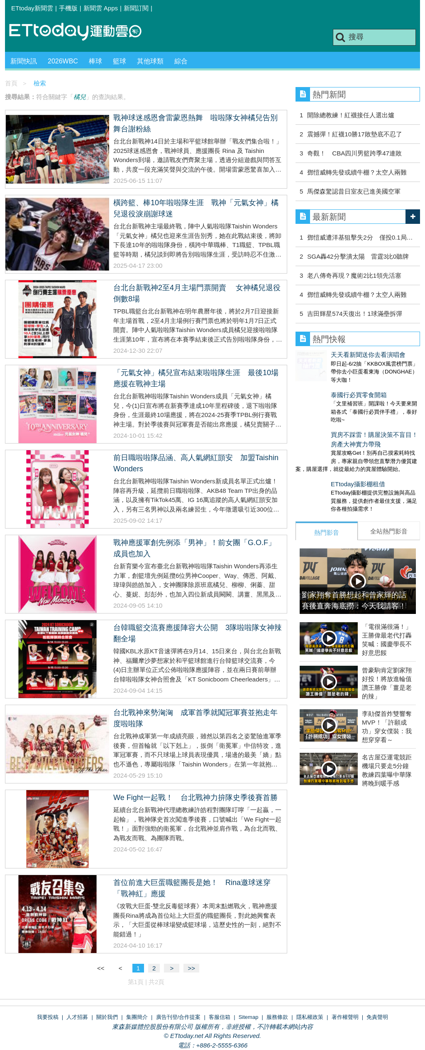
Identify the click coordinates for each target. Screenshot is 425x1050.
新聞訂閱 (136, 8)
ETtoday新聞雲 (32, 8)
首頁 (11, 83)
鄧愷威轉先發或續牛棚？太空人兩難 (357, 172)
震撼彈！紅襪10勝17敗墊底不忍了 (354, 134)
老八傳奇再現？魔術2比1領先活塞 (354, 275)
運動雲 (81, 32)
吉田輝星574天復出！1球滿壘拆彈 (354, 313)
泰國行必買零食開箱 (324, 386)
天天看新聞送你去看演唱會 (333, 354)
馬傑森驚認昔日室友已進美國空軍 (354, 191)
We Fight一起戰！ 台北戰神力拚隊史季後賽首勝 (195, 797)
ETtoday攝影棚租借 (323, 467)
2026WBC (63, 61)
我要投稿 (48, 1017)
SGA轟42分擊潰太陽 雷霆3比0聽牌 (358, 256)
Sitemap (249, 1017)
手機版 (68, 8)
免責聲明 (377, 1017)
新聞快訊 (23, 61)
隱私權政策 (309, 1017)
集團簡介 (137, 1017)
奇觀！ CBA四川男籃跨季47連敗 (354, 153)
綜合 (181, 61)
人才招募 (77, 1017)
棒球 (95, 61)
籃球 (119, 61)
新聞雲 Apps (100, 8)
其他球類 (150, 61)
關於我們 (107, 1017)
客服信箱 (219, 1017)
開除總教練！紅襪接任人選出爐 (350, 115)
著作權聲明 (345, 1017)
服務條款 (277, 1017)
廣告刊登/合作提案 (178, 1017)
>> (191, 968)
